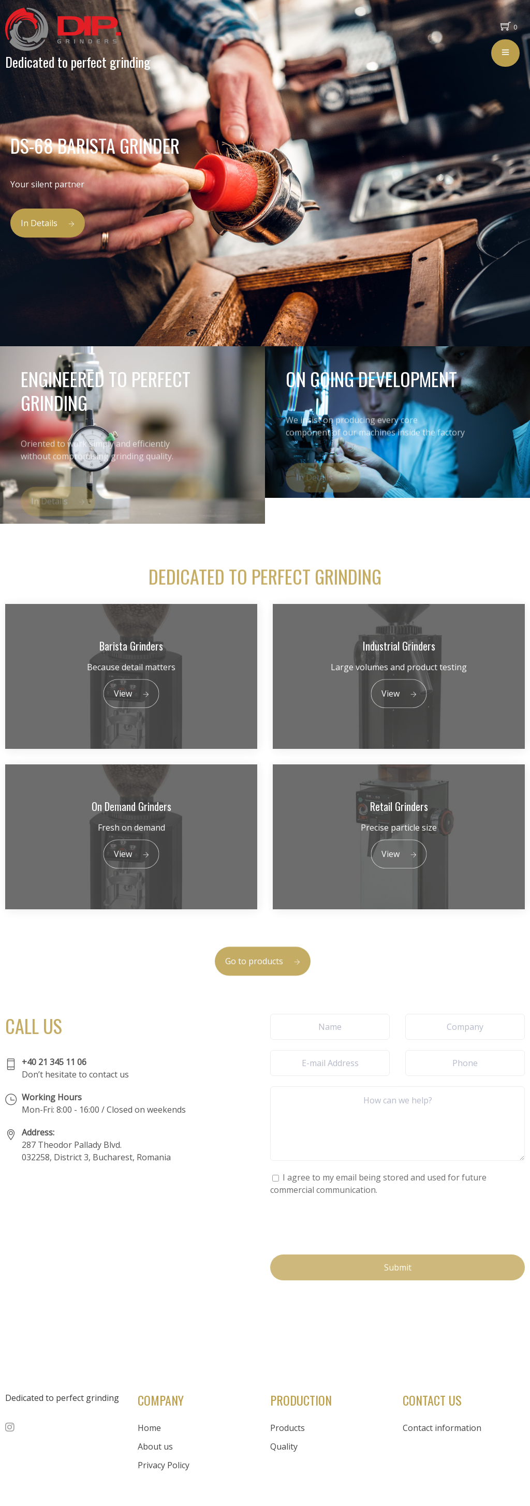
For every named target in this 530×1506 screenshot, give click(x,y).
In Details (48, 223)
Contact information (442, 1428)
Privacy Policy (163, 1465)
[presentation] (349, 1224)
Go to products (262, 975)
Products (287, 1428)
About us (155, 1446)
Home (149, 1428)
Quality (284, 1446)
